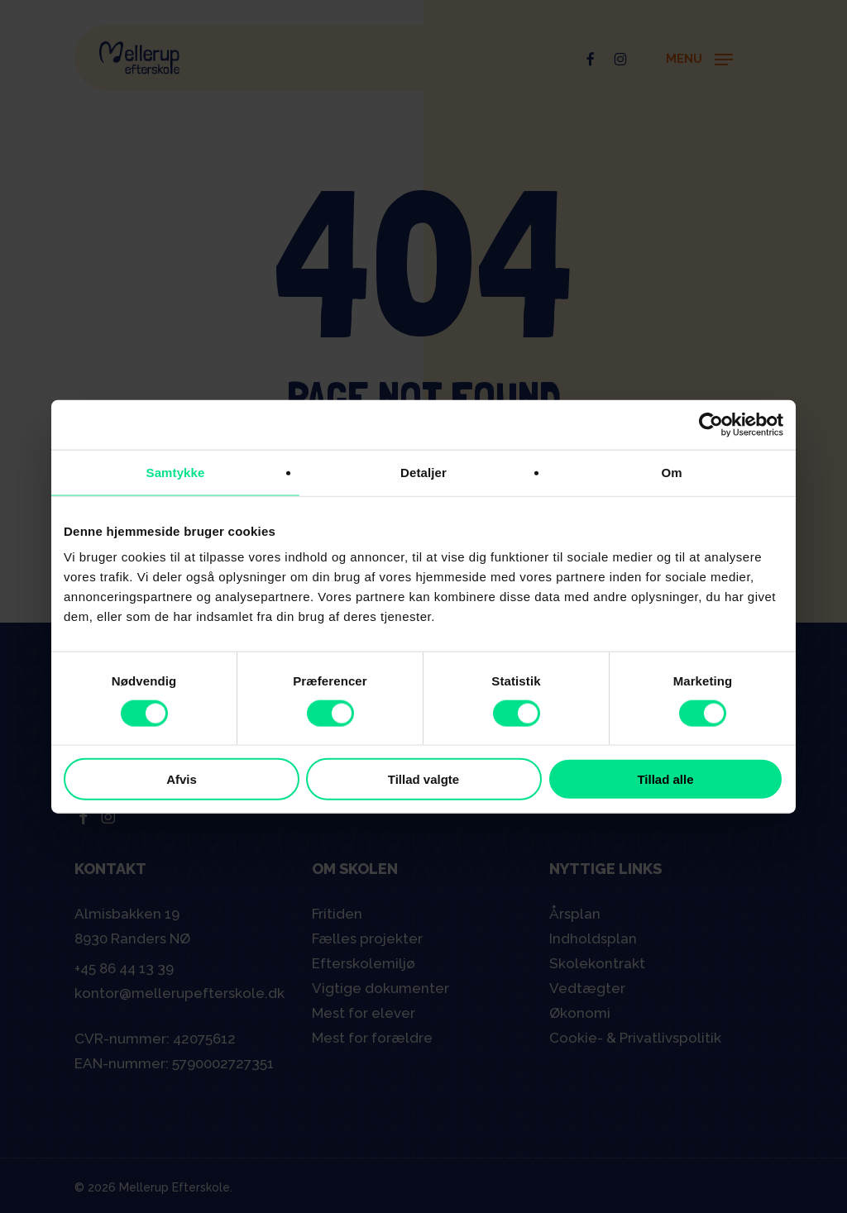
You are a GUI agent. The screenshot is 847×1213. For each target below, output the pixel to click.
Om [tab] (671, 472)
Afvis (181, 779)
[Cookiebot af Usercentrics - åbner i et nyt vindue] (711, 424)
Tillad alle (665, 779)
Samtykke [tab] (175, 472)
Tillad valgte (423, 779)
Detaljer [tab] (423, 472)
